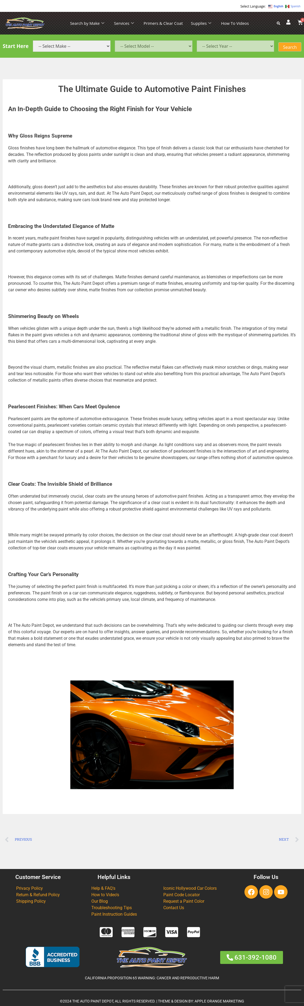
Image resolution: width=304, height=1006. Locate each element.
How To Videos (235, 23)
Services (124, 23)
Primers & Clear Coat (163, 23)
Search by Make (87, 23)
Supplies (201, 23)
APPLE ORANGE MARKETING (219, 1001)
